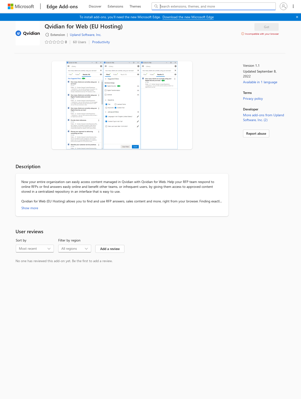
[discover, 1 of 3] (95, 6)
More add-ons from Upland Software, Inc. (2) (263, 117)
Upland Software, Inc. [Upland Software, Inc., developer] (85, 34)
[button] (283, 6)
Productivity (101, 42)
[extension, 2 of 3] (115, 6)
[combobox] (214, 6)
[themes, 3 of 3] (135, 6)
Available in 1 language (260, 82)
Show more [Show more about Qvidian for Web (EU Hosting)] (29, 208)
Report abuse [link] (256, 133)
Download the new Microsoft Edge (188, 17)
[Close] (297, 17)
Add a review (110, 248)
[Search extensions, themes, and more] (215, 6)
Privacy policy (253, 98)
